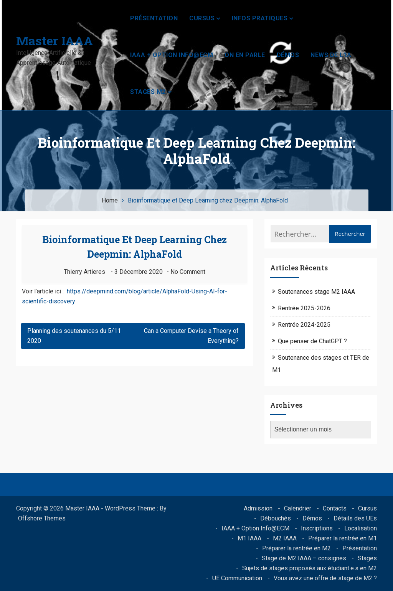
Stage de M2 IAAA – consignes (304, 558)
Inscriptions (317, 528)
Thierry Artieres (84, 271)
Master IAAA (54, 40)
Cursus (202, 18)
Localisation (360, 528)
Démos (288, 55)
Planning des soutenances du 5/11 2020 (74, 335)
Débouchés (275, 518)
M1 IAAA (249, 538)
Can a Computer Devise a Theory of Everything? (191, 335)
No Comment (187, 271)
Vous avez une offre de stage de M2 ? (325, 578)
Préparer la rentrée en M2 (296, 548)
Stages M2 (148, 91)
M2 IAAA (285, 538)
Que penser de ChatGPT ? (312, 341)
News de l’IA (330, 55)
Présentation (154, 18)
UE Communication (237, 578)
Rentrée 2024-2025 (304, 324)
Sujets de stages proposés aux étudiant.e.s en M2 (309, 568)
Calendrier (297, 508)
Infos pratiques (260, 18)
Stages (367, 558)
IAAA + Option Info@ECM (171, 55)
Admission (258, 508)
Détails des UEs (355, 518)
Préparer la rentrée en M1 (342, 538)
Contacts (335, 508)
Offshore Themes (42, 518)
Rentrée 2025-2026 (304, 308)
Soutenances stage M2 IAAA (316, 291)
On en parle (245, 55)
